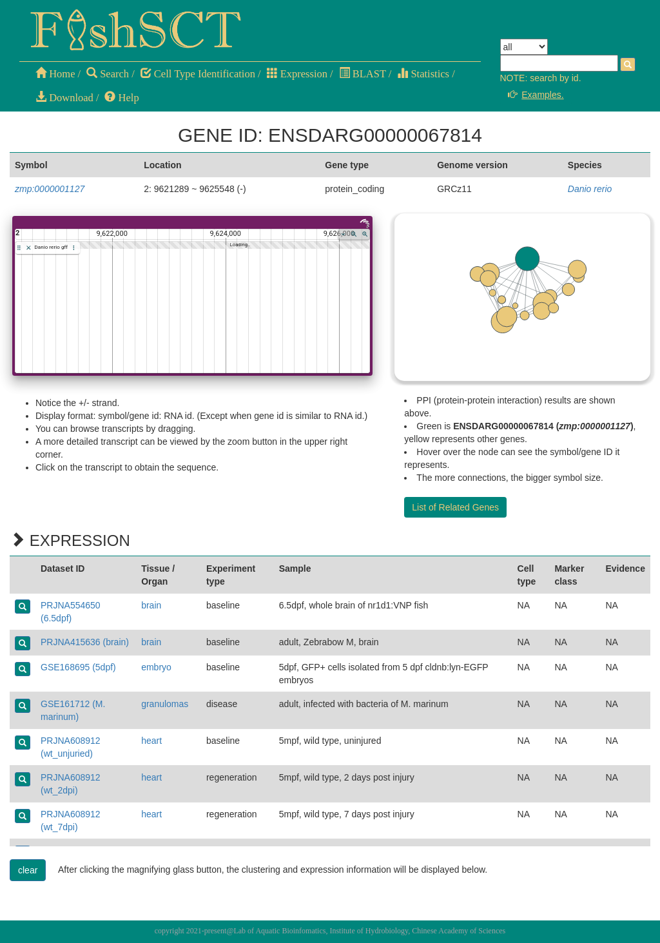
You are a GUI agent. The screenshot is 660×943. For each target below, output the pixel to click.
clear (27, 870)
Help (121, 98)
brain (151, 605)
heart (151, 740)
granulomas (164, 704)
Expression (297, 74)
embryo (156, 667)
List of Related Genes (455, 507)
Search (107, 74)
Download (64, 98)
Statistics (423, 74)
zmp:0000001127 (49, 189)
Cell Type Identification (198, 74)
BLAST (362, 74)
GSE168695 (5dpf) (78, 667)
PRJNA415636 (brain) (85, 642)
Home (55, 74)
